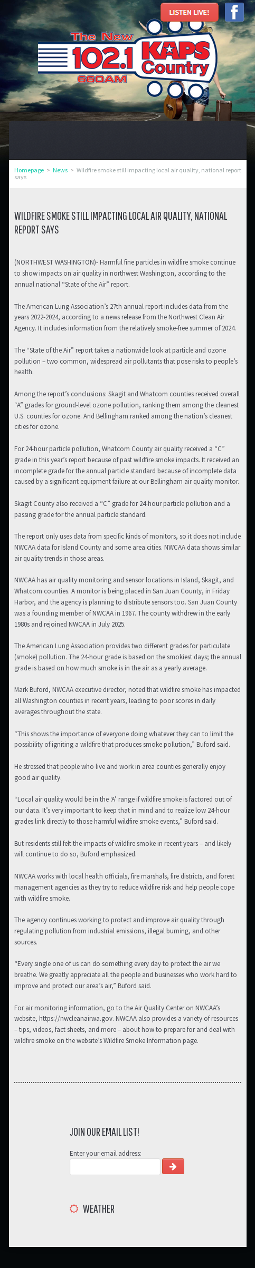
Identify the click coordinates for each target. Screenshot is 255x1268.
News (60, 170)
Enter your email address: (105, 1153)
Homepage (29, 170)
